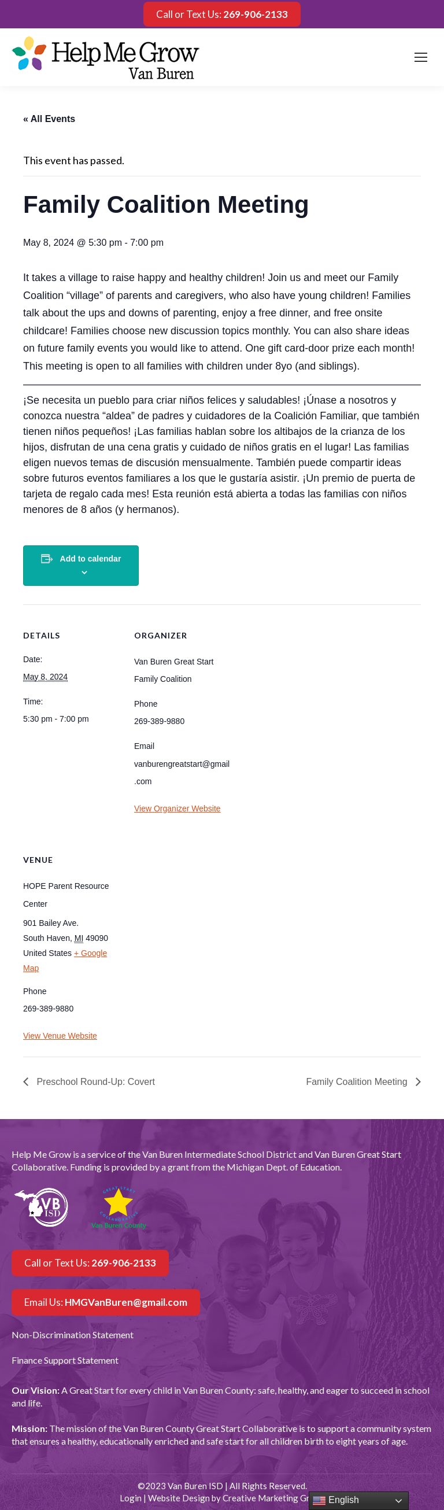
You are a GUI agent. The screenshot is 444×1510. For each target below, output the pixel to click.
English (335, 1501)
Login (131, 1498)
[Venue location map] (195, 908)
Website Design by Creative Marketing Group (236, 1498)
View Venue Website (60, 1035)
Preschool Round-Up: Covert (94, 1082)
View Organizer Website (177, 808)
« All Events (49, 119)
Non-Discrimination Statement (73, 1334)
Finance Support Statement (65, 1359)
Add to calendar (90, 558)
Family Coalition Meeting (358, 1082)
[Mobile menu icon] (420, 57)
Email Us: (105, 1302)
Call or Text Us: (222, 14)
